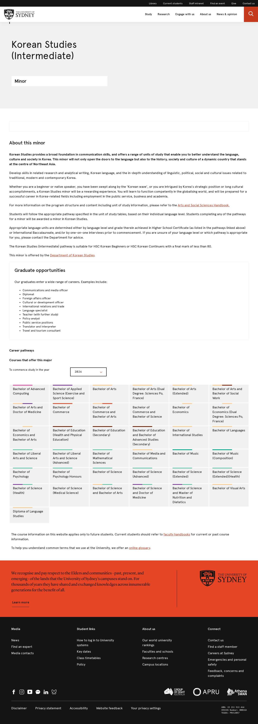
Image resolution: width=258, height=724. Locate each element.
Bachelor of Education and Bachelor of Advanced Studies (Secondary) (149, 436)
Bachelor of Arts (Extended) (184, 390)
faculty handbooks (176, 534)
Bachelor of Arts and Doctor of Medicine (28, 408)
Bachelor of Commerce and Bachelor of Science (147, 411)
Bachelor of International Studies (188, 431)
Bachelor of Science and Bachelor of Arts (108, 489)
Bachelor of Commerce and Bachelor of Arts (104, 410)
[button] (251, 14)
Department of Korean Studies (72, 255)
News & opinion (227, 14)
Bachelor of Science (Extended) (187, 473)
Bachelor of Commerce (63, 408)
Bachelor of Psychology (23, 473)
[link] (153, 3)
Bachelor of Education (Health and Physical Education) (69, 433)
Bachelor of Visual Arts (228, 487)
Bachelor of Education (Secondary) (109, 431)
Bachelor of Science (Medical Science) (67, 490)
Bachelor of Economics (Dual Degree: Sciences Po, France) (227, 413)
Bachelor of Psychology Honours (67, 473)
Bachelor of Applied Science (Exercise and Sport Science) (69, 392)
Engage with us (184, 14)
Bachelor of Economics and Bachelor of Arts (24, 433)
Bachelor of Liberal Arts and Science (27, 454)
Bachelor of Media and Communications (149, 454)
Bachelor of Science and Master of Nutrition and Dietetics (187, 494)
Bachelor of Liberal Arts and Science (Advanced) (67, 457)
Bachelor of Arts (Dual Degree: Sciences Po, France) (148, 392)
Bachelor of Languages (228, 429)
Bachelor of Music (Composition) (225, 454)
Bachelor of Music (186, 452)
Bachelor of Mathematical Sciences (102, 457)
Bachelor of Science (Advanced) (147, 473)
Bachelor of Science (107, 471)
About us (205, 14)
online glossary (139, 548)
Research (164, 14)
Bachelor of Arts (104, 388)
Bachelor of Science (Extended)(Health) (227, 473)
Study (148, 14)
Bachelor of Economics (182, 408)
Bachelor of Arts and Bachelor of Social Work (227, 392)
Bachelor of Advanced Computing (29, 390)
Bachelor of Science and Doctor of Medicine (147, 491)
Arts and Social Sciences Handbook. (204, 205)
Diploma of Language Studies (28, 512)
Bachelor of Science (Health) (27, 489)
